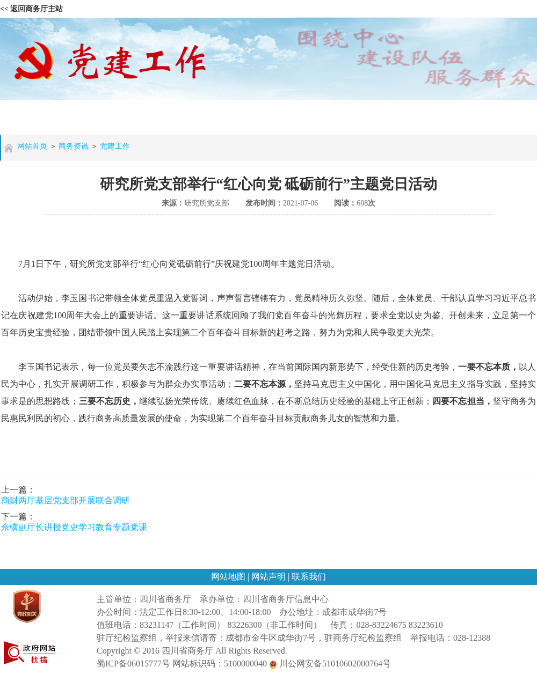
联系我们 (309, 576)
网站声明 (269, 576)
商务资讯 (74, 146)
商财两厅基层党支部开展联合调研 (65, 500)
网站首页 (32, 146)
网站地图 (229, 576)
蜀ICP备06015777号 (133, 663)
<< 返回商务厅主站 (31, 9)
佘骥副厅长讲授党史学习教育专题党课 (74, 527)
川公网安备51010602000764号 (330, 663)
